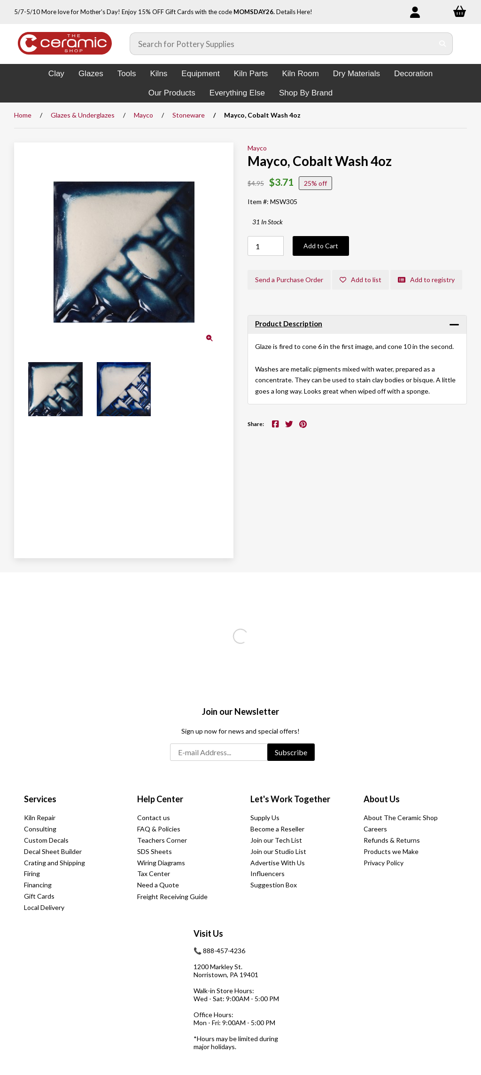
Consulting (40, 829)
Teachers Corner (162, 840)
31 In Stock (267, 222)
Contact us (153, 818)
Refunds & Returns (392, 840)
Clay (56, 73)
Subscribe (291, 752)
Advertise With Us (277, 863)
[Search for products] (282, 43)
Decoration (413, 73)
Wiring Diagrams (161, 863)
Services (40, 799)
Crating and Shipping (54, 863)
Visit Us (208, 933)
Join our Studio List (278, 851)
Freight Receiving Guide (172, 897)
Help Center (160, 799)
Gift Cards (39, 896)
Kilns (158, 73)
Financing (38, 885)
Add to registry (426, 280)
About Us (382, 799)
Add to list (360, 280)
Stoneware (188, 115)
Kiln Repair (39, 818)
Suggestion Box (273, 885)
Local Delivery (44, 907)
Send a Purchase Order (289, 280)
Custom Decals (46, 840)
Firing (32, 873)
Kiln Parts (251, 73)
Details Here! (294, 12)
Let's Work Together (290, 799)
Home (22, 115)
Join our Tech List (276, 840)
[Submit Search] (443, 43)
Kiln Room (300, 73)
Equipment (200, 73)
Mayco (143, 115)
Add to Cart (320, 246)
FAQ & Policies (158, 829)
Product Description (288, 323)
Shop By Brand (306, 92)
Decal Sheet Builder (53, 851)
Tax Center (153, 873)
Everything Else (237, 92)
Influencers (267, 873)
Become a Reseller (277, 829)
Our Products (171, 92)
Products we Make (391, 851)
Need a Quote (158, 885)
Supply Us (264, 818)
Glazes (90, 73)
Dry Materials (356, 73)
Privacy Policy (383, 863)
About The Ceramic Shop (401, 818)
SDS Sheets (154, 851)
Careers (375, 829)
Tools (126, 73)
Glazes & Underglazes (83, 115)
